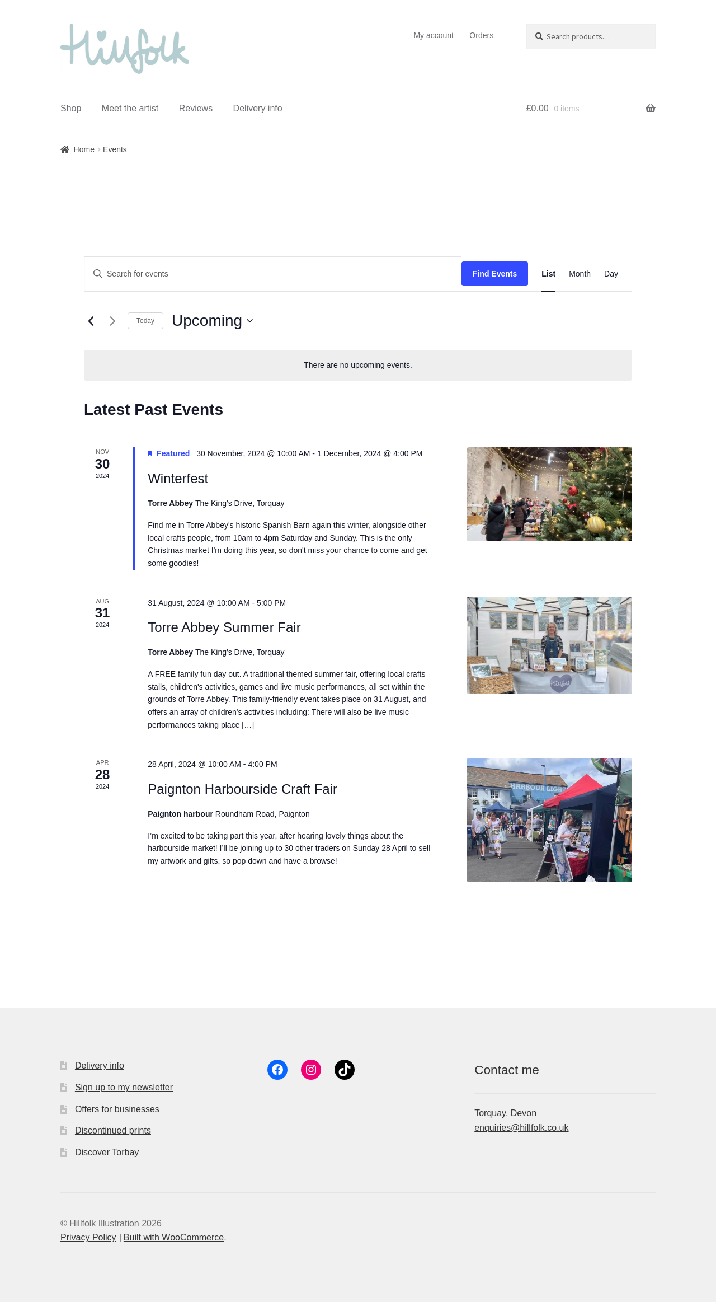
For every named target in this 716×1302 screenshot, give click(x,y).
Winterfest (178, 478)
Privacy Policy (88, 1237)
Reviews (196, 108)
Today (145, 321)
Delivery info (257, 108)
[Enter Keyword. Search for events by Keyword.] (272, 274)
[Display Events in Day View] (611, 274)
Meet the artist (130, 108)
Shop (70, 108)
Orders (481, 35)
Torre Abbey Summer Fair (224, 627)
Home (84, 149)
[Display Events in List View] (548, 274)
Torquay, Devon (505, 1113)
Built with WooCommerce (174, 1237)
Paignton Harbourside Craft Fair (242, 789)
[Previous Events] (90, 320)
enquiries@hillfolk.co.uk (521, 1127)
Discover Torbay (107, 1152)
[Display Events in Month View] (580, 274)
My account (433, 35)
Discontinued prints (113, 1130)
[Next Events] (112, 320)
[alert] (358, 365)
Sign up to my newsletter (124, 1087)
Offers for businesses (117, 1109)
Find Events (495, 273)
